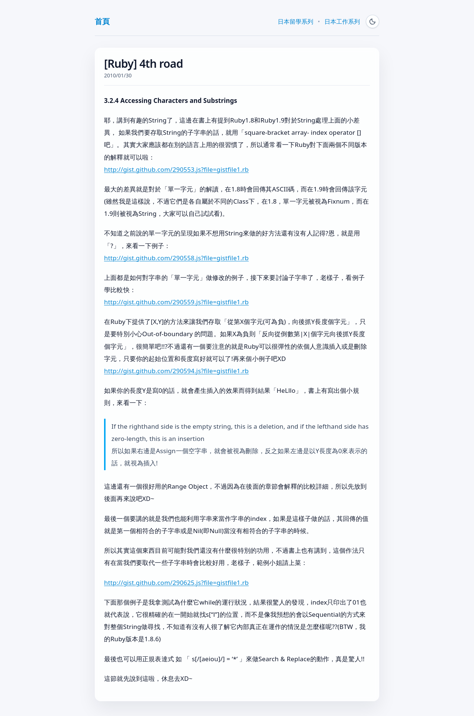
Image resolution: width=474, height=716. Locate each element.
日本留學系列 (295, 21)
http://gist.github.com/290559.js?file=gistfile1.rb (176, 302)
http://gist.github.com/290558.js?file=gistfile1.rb (176, 258)
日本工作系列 (342, 21)
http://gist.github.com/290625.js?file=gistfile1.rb (176, 582)
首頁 (102, 21)
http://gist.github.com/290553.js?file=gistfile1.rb (176, 169)
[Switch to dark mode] (372, 21)
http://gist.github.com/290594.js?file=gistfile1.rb (176, 371)
